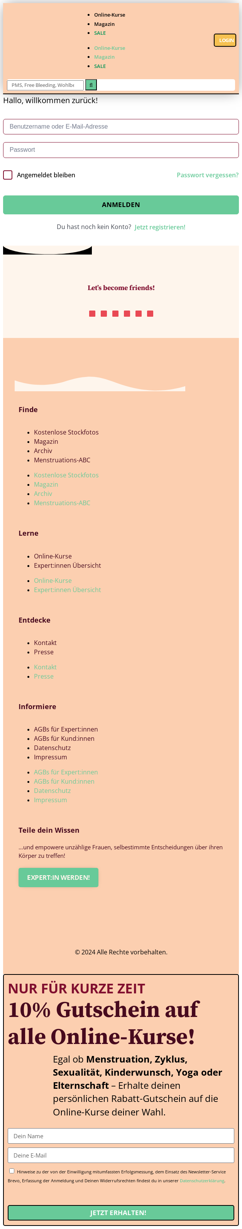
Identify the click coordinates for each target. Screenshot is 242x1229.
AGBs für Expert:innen (66, 729)
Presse (44, 652)
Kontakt (45, 642)
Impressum (50, 757)
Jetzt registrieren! (160, 227)
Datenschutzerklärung (202, 1180)
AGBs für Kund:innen (64, 738)
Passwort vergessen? (208, 175)
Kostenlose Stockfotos (66, 432)
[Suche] (91, 84)
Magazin (104, 23)
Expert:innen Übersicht (67, 565)
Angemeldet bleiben (46, 175)
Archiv (43, 450)
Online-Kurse (109, 14)
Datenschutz (52, 748)
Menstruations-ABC (62, 460)
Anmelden (121, 204)
